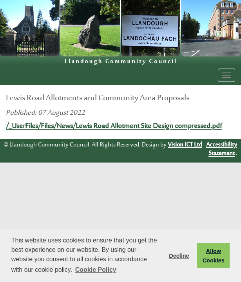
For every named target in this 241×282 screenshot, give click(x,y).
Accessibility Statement (221, 149)
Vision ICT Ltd (185, 145)
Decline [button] (179, 256)
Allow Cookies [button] (214, 256)
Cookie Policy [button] (95, 269)
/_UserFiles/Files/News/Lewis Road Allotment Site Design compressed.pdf (114, 126)
